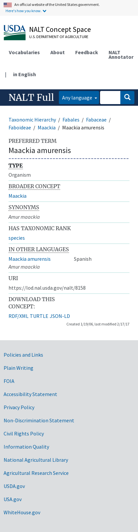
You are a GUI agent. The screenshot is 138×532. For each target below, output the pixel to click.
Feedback (86, 52)
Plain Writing (18, 368)
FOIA (9, 381)
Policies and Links (23, 354)
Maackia (47, 127)
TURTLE (39, 316)
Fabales (70, 119)
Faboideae (20, 127)
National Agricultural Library (36, 459)
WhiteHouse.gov (22, 512)
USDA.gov (14, 486)
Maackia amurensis (30, 258)
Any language (77, 97)
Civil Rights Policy (24, 433)
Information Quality (26, 446)
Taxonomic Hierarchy (32, 119)
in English (24, 74)
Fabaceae (96, 119)
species (17, 237)
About (57, 52)
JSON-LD (60, 316)
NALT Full (31, 97)
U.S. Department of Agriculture (58, 36)
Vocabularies (24, 52)
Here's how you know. (24, 10)
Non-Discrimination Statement (39, 420)
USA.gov (13, 499)
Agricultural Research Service (36, 473)
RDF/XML (18, 316)
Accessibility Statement (30, 394)
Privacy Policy (19, 407)
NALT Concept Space (60, 29)
